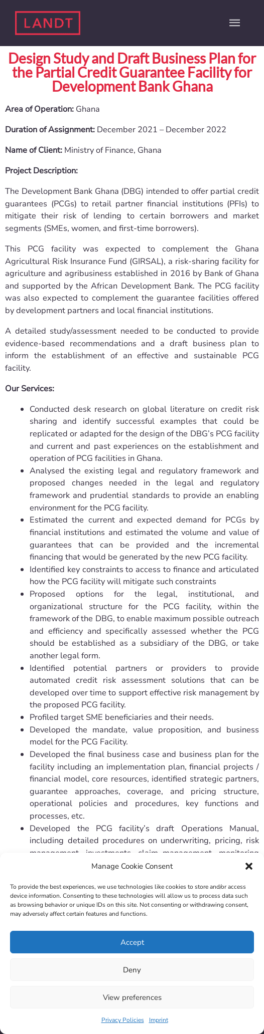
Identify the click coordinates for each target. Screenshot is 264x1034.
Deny (132, 970)
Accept (132, 942)
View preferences (132, 997)
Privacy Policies (122, 1020)
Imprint (158, 1020)
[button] (249, 866)
